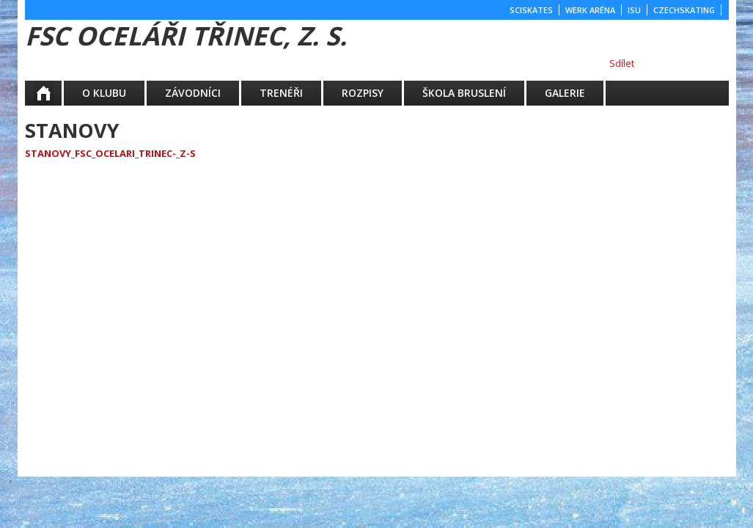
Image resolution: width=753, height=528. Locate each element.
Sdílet (621, 63)
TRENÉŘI (281, 93)
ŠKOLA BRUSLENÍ (464, 93)
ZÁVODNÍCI (193, 93)
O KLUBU (104, 93)
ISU (634, 9)
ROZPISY (362, 93)
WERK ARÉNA (590, 9)
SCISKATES (531, 9)
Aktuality (53, 93)
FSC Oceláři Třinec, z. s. (186, 35)
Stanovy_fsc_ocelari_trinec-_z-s (110, 153)
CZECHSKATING (684, 9)
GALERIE (565, 93)
